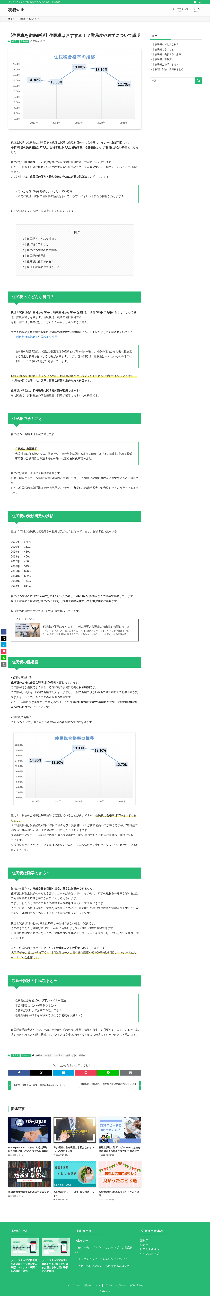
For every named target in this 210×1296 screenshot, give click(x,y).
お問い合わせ (136, 1285)
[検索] (199, 2)
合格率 (48, 1055)
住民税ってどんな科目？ (42, 238)
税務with (16, 10)
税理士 (15, 41)
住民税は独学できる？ (40, 261)
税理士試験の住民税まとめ (43, 267)
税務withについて (92, 1285)
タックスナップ (149, 1253)
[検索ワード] (176, 80)
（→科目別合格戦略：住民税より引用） (35, 336)
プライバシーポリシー (115, 1285)
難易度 (82, 1055)
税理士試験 (71, 1055)
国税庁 (144, 1240)
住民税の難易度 (36, 255)
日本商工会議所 (149, 1249)
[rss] (195, 2)
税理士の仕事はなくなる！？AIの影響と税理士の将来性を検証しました (86, 626)
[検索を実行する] (198, 80)
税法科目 (24, 41)
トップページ (73, 1285)
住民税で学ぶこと (38, 244)
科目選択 (59, 1055)
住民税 (39, 1055)
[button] (19, 1073)
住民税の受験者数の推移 (42, 250)
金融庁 (144, 1244)
